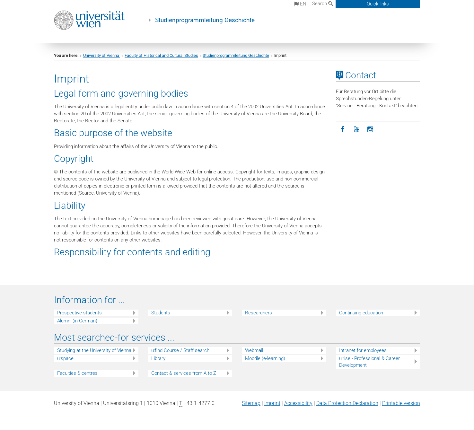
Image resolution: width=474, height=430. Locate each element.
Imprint (272, 403)
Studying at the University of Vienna (94, 350)
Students (160, 313)
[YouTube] (357, 129)
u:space (65, 358)
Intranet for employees (363, 350)
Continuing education (361, 313)
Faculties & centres (77, 373)
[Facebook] (343, 129)
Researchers (258, 313)
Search (322, 3)
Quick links (378, 4)
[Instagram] (370, 129)
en (300, 4)
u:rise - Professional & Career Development (369, 361)
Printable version (401, 403)
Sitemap (251, 403)
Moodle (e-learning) (265, 358)
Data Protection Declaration (347, 403)
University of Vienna (101, 55)
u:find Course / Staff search (180, 350)
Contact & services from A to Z (183, 373)
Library (158, 358)
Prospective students (79, 313)
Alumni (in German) (77, 321)
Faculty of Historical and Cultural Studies (161, 55)
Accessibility (298, 403)
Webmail (254, 350)
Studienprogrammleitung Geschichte (205, 20)
